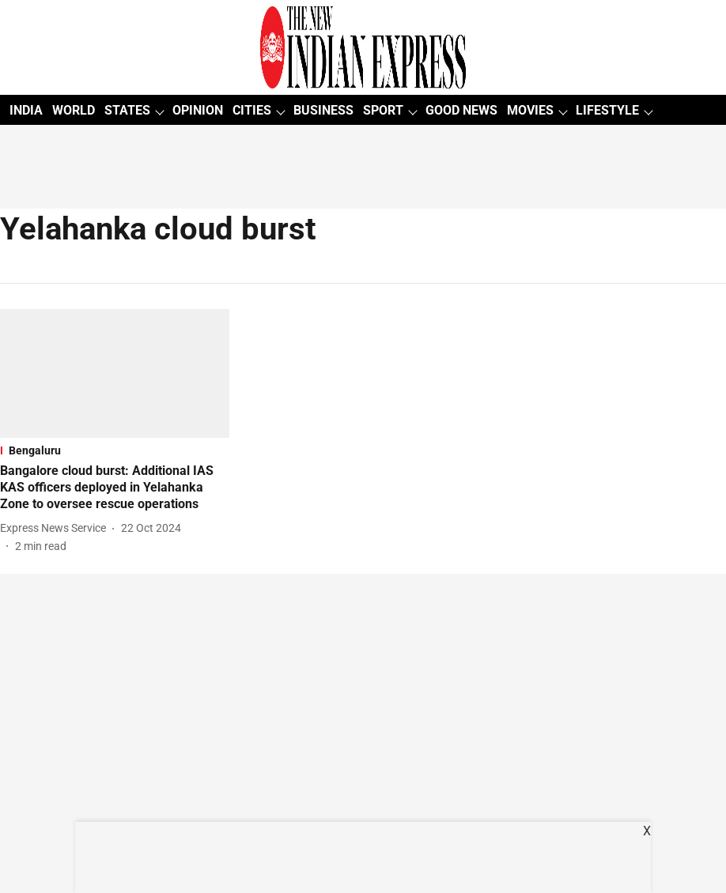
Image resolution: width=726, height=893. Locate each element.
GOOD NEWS (461, 110)
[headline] (114, 487)
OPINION (197, 110)
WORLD (73, 110)
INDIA (26, 110)
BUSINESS (323, 110)
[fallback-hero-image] (114, 373)
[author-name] (56, 528)
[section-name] (114, 450)
